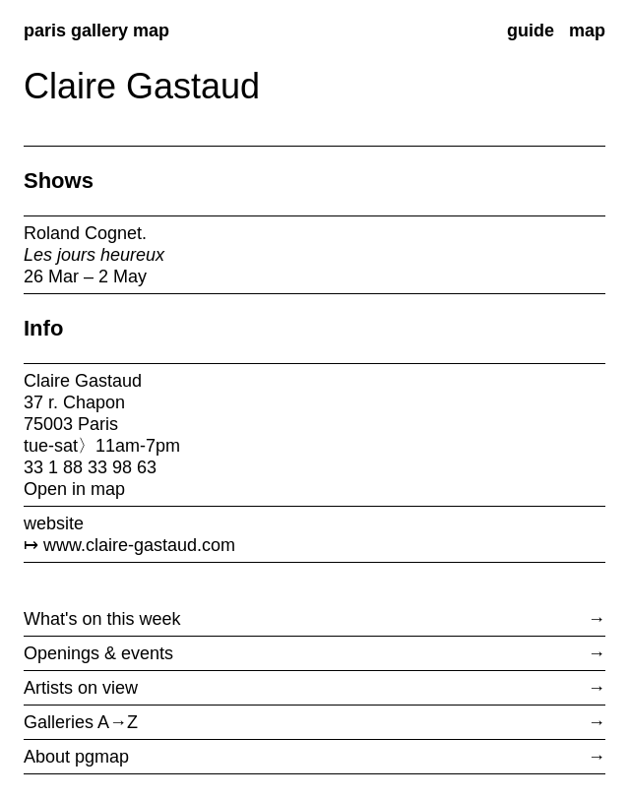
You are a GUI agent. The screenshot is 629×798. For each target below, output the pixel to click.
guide (530, 30)
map (587, 30)
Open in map (74, 489)
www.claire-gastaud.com (139, 545)
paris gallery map (96, 30)
